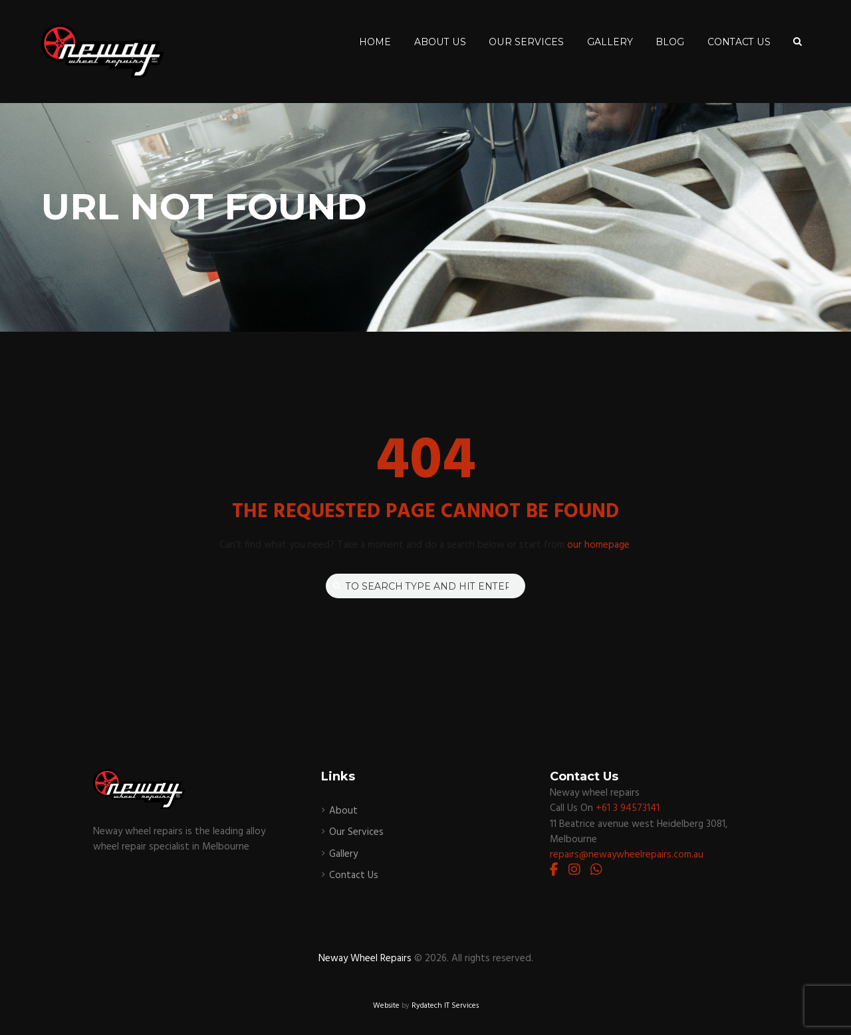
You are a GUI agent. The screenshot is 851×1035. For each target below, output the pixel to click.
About (343, 811)
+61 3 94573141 (628, 808)
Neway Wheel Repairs (365, 959)
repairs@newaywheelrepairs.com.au (626, 855)
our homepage (598, 545)
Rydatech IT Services (445, 1006)
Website (386, 1006)
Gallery (343, 854)
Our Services (356, 832)
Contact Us (353, 875)
